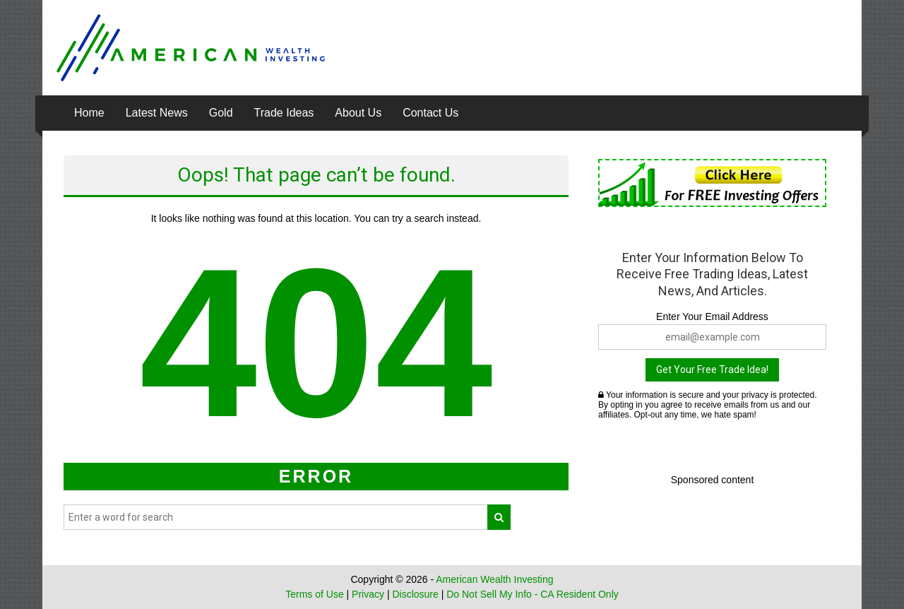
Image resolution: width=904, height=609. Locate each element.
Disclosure (415, 594)
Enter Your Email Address (712, 316)
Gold (221, 113)
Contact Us (430, 113)
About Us (358, 113)
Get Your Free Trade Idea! (712, 369)
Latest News (157, 113)
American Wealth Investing (494, 579)
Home (89, 113)
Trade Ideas (284, 113)
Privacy (368, 594)
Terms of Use (314, 594)
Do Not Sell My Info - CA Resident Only (532, 594)
